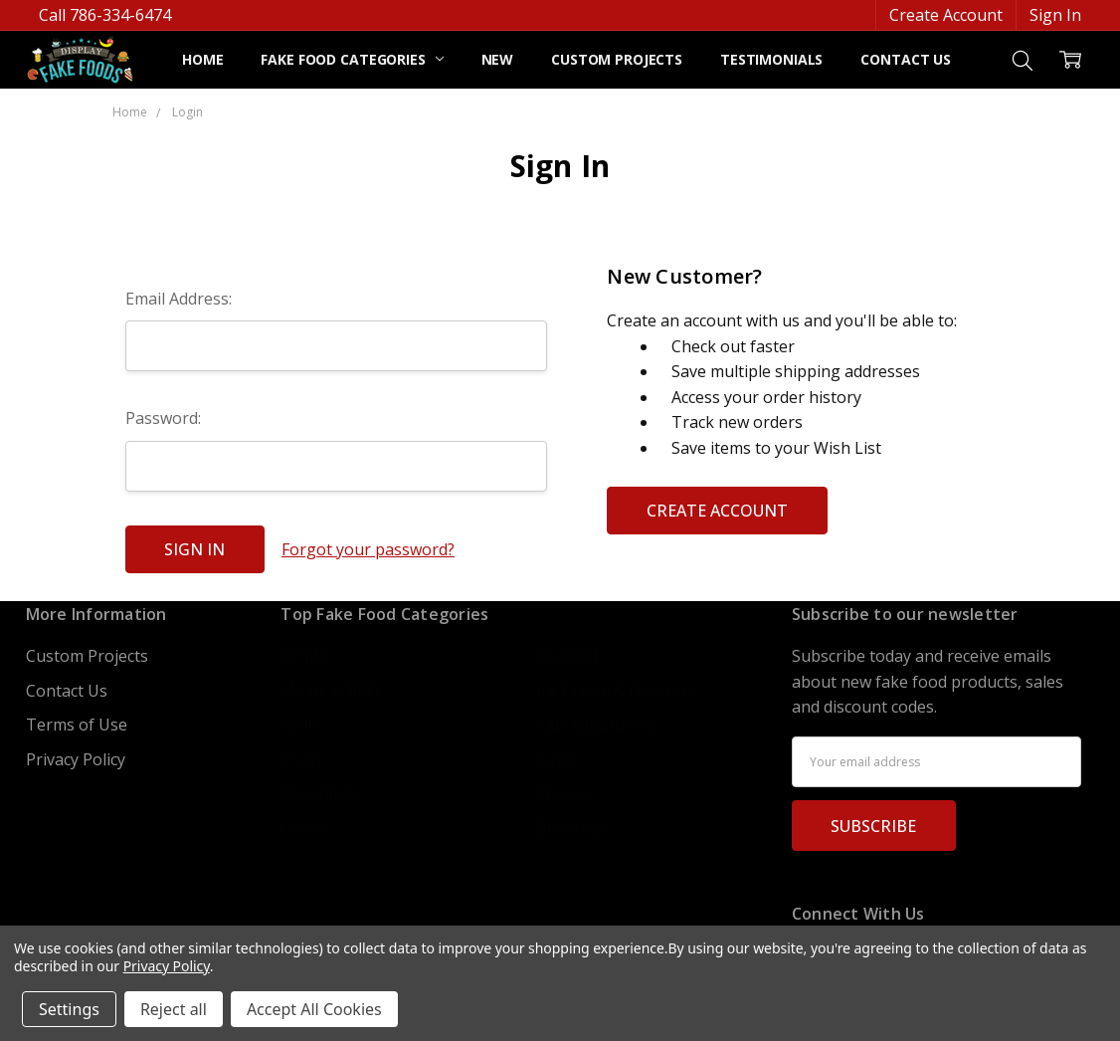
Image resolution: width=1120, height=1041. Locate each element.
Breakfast (573, 828)
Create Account (946, 15)
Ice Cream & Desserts (615, 691)
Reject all (173, 1009)
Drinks (305, 656)
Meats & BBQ (330, 691)
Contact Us (905, 59)
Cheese (563, 793)
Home (202, 59)
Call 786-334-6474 (105, 15)
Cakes (302, 828)
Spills (299, 724)
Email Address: (178, 299)
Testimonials (771, 59)
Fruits (301, 759)
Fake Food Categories (352, 59)
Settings (69, 1009)
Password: (163, 418)
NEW (497, 59)
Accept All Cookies (314, 1009)
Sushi (556, 759)
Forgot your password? (368, 549)
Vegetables (322, 793)
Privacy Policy (75, 759)
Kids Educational (596, 724)
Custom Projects (616, 59)
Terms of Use (76, 724)
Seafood (567, 656)
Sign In (1055, 15)
